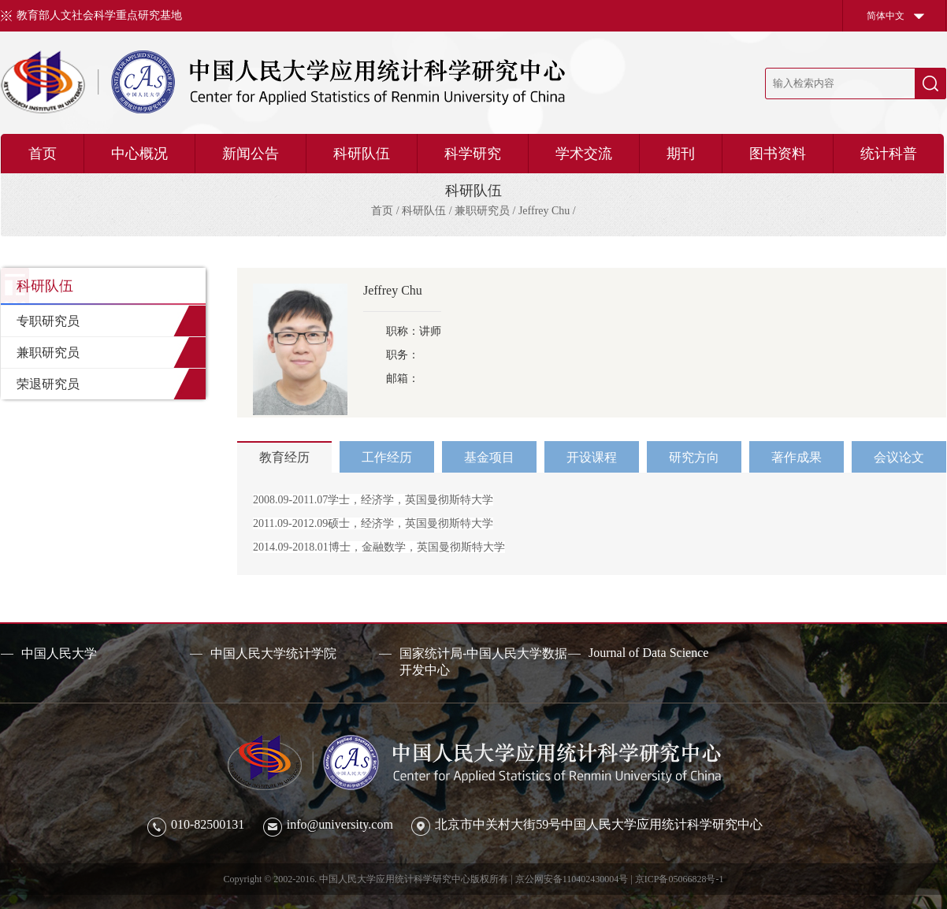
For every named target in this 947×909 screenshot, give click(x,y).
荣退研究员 (48, 384)
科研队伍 (361, 153)
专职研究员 (48, 321)
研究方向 (694, 457)
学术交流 (583, 153)
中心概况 (139, 153)
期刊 (681, 153)
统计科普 (888, 153)
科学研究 (472, 153)
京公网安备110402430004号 (572, 879)
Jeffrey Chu (544, 211)
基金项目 (489, 457)
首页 (42, 153)
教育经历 (284, 457)
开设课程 (591, 457)
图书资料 (777, 153)
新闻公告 (250, 153)
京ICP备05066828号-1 (679, 879)
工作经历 (387, 457)
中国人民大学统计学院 (273, 653)
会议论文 (899, 457)
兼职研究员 (482, 211)
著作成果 (796, 457)
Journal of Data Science (648, 652)
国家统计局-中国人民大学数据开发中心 (483, 662)
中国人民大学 (59, 653)
